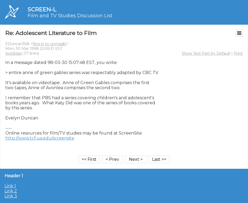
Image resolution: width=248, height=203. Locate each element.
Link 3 (11, 195)
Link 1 (10, 185)
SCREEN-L (42, 9)
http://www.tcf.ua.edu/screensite (39, 138)
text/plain (13, 53)
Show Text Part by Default (206, 53)
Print (238, 53)
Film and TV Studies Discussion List (70, 16)
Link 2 (11, 190)
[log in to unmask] (49, 43)
